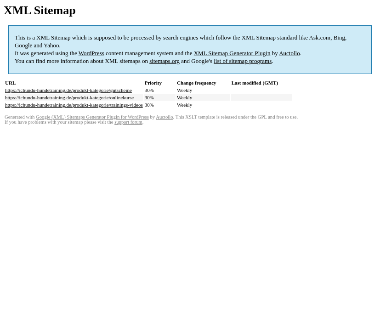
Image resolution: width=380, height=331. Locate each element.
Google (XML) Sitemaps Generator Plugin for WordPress (92, 117)
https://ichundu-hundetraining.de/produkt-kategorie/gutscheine (68, 90)
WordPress (91, 53)
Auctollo (289, 53)
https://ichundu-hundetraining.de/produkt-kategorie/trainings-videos (74, 105)
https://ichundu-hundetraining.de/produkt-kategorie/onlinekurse (69, 97)
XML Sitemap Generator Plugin (232, 53)
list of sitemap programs (243, 60)
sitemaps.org (164, 60)
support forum (128, 122)
